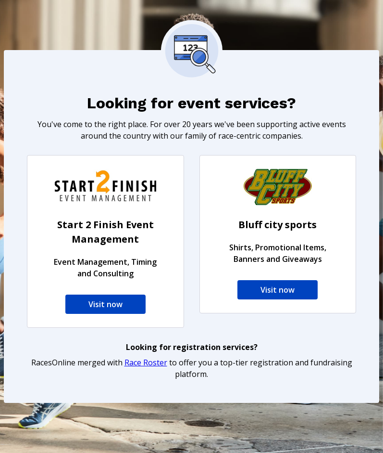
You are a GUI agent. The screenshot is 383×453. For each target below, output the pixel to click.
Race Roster (145, 362)
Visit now (105, 304)
